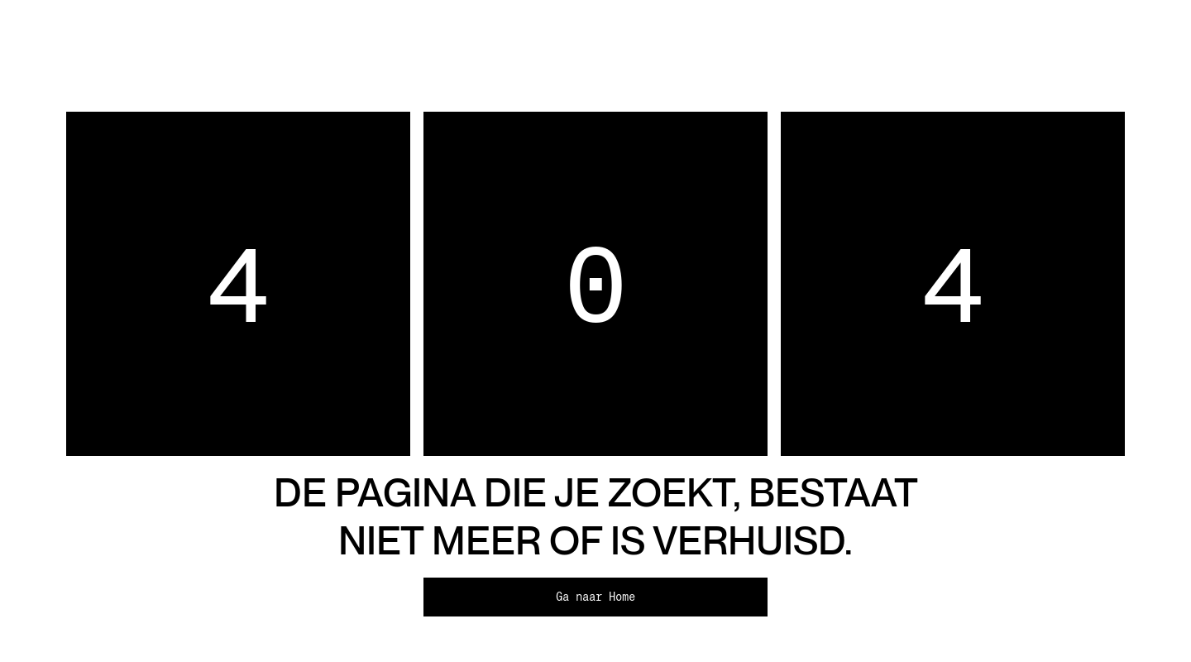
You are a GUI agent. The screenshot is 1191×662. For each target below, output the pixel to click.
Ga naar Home (595, 596)
